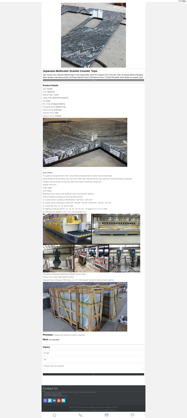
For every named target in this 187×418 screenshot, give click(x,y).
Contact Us (100, 407)
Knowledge (91, 407)
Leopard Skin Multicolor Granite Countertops (69, 335)
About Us (72, 407)
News (84, 407)
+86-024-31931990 (53, 393)
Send (93, 374)
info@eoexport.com (53, 394)
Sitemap (115, 407)
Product (79, 407)
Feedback (107, 407)
